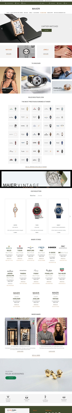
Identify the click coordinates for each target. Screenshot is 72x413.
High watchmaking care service (45, 398)
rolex (8, 12)
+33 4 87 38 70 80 (23, 283)
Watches (26, 12)
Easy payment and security (64, 398)
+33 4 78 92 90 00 (10, 285)
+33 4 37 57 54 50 (55, 306)
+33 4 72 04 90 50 (35, 306)
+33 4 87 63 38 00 (35, 283)
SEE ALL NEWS (36, 355)
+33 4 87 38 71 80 (52, 262)
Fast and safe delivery (27, 398)
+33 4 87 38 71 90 (63, 260)
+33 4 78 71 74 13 (9, 260)
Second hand (43, 12)
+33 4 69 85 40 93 (48, 283)
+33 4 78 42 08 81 (16, 306)
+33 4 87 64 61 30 (30, 260)
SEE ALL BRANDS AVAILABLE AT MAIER (36, 167)
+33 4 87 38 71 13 (19, 260)
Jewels (30, 12)
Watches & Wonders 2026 (59, 12)
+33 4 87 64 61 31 (61, 283)
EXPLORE (46, 30)
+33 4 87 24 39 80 (41, 260)
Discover (11, 377)
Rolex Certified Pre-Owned (16, 12)
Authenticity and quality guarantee (8, 398)
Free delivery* (48, 0)
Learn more (20, 351)
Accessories (36, 12)
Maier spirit (50, 12)
